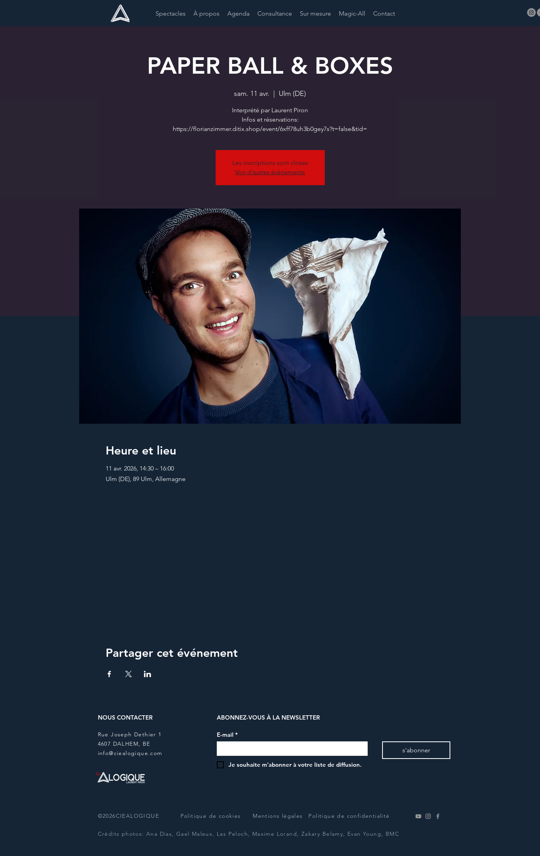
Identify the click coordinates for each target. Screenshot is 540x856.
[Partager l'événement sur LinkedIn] (147, 674)
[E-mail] (290, 748)
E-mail (227, 734)
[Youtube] (418, 816)
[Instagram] (531, 12)
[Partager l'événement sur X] (128, 674)
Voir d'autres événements (270, 172)
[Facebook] (437, 816)
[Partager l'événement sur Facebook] (109, 674)
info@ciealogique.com (130, 753)
